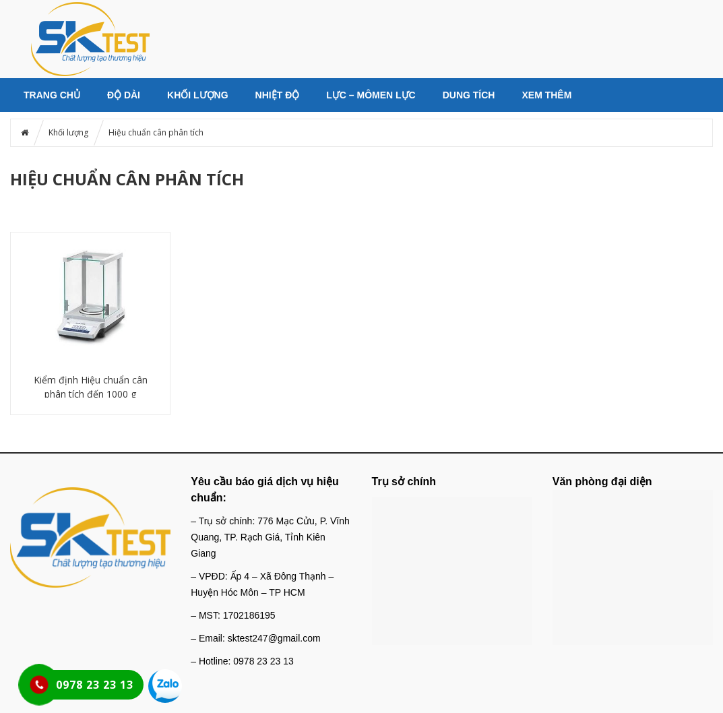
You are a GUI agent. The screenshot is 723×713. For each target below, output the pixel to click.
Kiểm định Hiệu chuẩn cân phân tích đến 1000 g (91, 386)
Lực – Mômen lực (370, 95)
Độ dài (123, 95)
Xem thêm (546, 95)
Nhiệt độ (277, 95)
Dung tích (469, 95)
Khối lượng (197, 95)
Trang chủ (52, 95)
